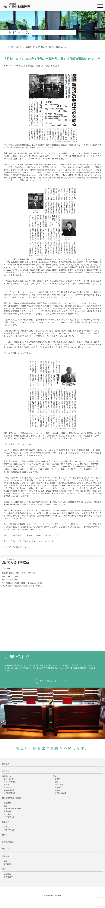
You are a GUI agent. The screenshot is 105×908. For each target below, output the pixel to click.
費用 (4, 835)
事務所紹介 (6, 764)
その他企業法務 (9, 793)
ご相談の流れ (7, 842)
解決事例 (7, 874)
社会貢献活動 (9, 817)
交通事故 (58, 779)
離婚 (56, 782)
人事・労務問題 (9, 782)
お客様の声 (8, 877)
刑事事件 (58, 790)
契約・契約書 (9, 779)
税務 (5, 806)
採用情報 (5, 856)
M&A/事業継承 (9, 790)
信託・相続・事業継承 (13, 808)
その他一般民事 (60, 793)
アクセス (5, 849)
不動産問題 (8, 787)
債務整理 (58, 787)
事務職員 (7, 864)
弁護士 (6, 827)
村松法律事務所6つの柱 (11, 798)
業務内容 (5, 771)
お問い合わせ (50, 681)
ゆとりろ (7, 814)
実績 (4, 869)
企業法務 (7, 803)
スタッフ (5, 822)
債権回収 (7, 785)
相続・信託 (59, 785)
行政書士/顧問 (9, 830)
